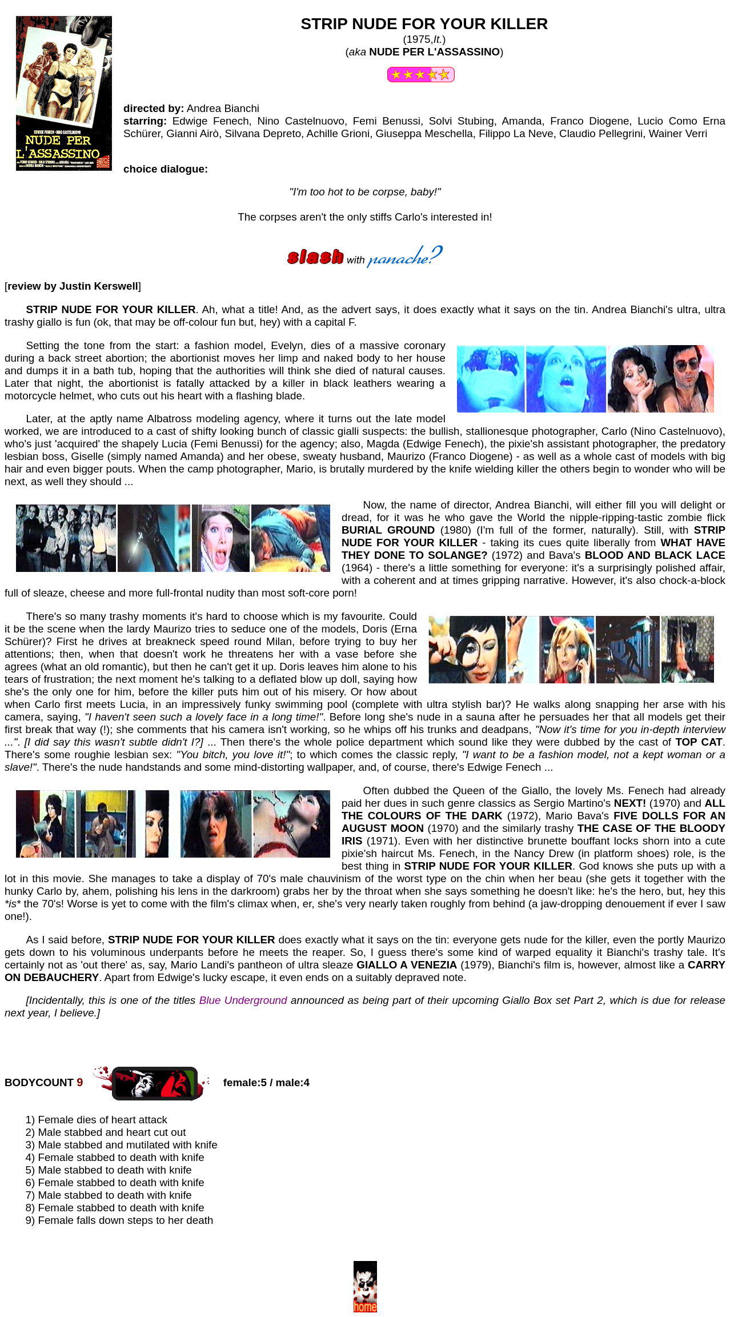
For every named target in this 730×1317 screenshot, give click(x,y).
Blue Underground (243, 1000)
